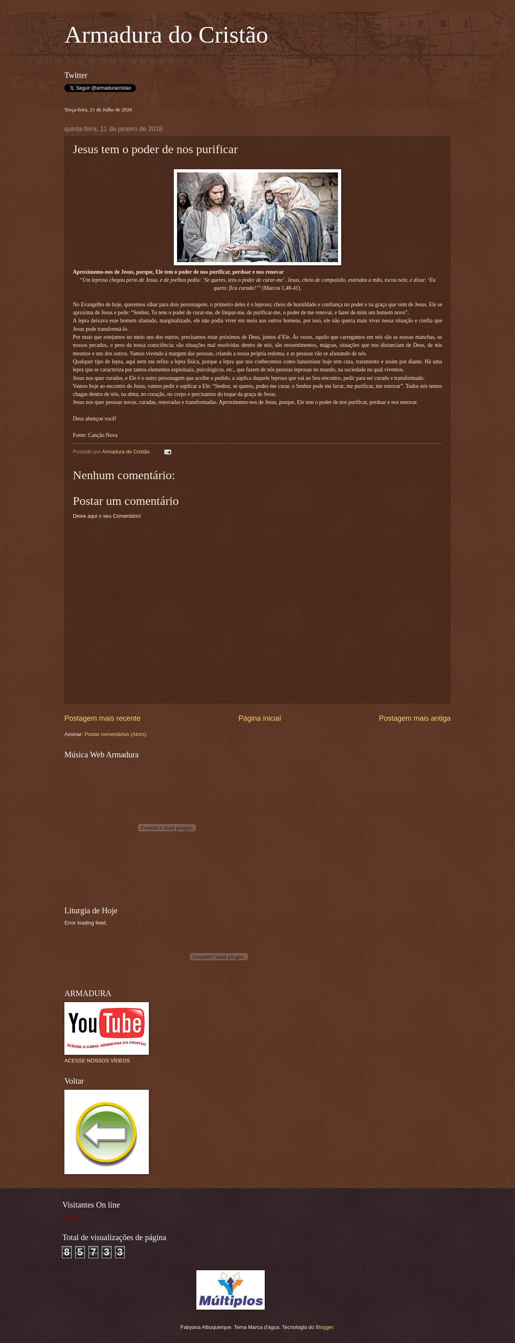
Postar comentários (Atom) (115, 734)
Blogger (324, 1327)
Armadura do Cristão (166, 34)
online (69, 1217)
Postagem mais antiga (415, 718)
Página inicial (259, 718)
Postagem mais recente (102, 718)
